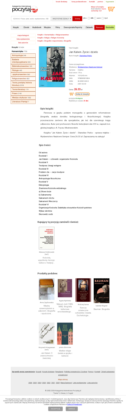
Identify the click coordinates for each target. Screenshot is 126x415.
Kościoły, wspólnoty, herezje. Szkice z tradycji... (46, 260)
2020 (58, 383)
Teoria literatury (18, 89)
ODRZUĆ (71, 409)
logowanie (110, 2)
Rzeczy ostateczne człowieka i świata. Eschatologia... (83, 312)
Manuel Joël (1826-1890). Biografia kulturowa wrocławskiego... (65, 308)
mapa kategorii (23, 35)
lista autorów (23, 43)
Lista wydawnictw (79, 383)
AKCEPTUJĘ (55, 409)
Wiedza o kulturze (19, 98)
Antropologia (17, 55)
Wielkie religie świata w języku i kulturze (65, 353)
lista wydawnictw (23, 39)
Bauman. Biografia (102, 309)
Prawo (15, 93)
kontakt (92, 2)
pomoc (100, 2)
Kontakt (97, 372)
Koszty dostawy (48, 372)
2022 (48, 383)
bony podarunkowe (79, 2)
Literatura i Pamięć (20, 102)
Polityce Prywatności (74, 404)
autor (99, 18)
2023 (44, 383)
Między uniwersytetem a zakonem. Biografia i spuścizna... (46, 310)
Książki (15, 47)
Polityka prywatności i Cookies (75, 372)
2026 (30, 383)
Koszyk (38, 372)
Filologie (15, 70)
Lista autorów (92, 383)
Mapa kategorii (66, 383)
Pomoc (91, 372)
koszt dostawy (61, 2)
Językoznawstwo (19, 74)
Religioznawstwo (19, 79)
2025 (35, 383)
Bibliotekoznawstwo (20, 66)
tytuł (106, 18)
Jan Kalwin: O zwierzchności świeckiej (46, 355)
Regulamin (59, 372)
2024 (39, 383)
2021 (53, 383)
